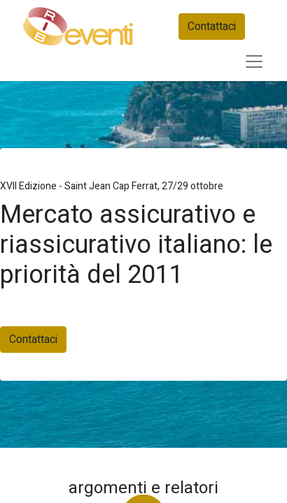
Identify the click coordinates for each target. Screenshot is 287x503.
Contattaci (212, 26)
